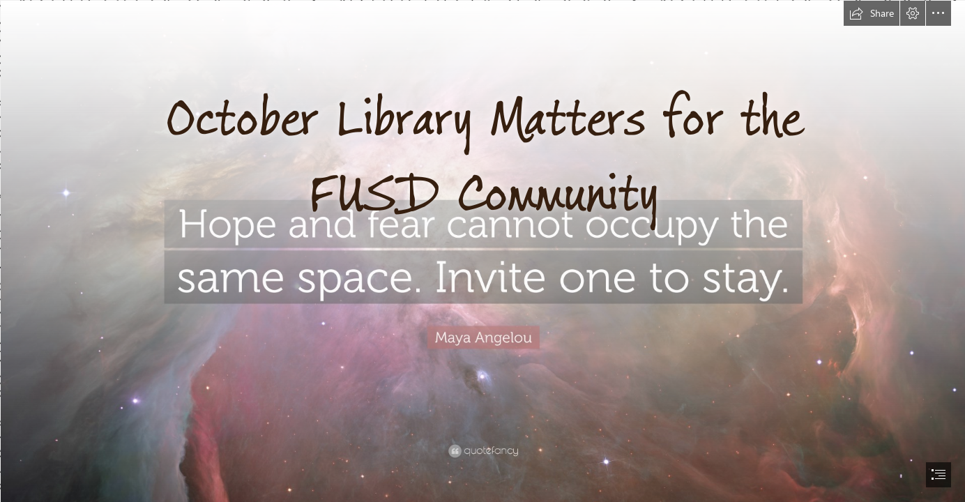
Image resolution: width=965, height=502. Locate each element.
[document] (482, 251)
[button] (871, 13)
